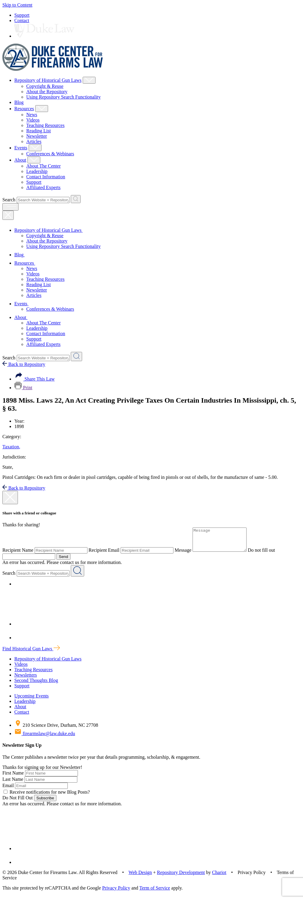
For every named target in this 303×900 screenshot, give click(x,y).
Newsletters (25, 679)
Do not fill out (267, 554)
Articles (33, 141)
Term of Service (154, 892)
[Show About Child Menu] (33, 160)
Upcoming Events (31, 700)
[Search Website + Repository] (76, 199)
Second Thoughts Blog (36, 684)
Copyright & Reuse (44, 86)
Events (20, 147)
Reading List (38, 130)
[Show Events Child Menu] (35, 147)
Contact (21, 20)
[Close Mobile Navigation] (8, 215)
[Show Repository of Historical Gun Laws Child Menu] (89, 80)
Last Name (12, 783)
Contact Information (45, 176)
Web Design (140, 876)
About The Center (43, 165)
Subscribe (45, 802)
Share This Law (34, 378)
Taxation (11, 446)
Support (22, 15)
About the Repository (46, 91)
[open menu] (10, 207)
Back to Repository (23, 364)
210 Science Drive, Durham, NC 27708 (56, 729)
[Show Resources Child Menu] (41, 108)
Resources (24, 108)
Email (8, 789)
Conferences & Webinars (50, 153)
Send (63, 561)
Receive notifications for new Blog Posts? (47, 796)
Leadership (36, 171)
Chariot (219, 876)
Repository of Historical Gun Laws (47, 80)
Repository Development (181, 876)
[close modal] (10, 497)
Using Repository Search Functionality (63, 96)
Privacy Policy (116, 892)
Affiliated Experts (43, 187)
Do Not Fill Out (17, 802)
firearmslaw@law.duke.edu (44, 737)
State (7, 467)
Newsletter (36, 136)
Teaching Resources (45, 125)
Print (23, 387)
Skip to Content (17, 4)
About (20, 159)
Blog (19, 102)
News (31, 114)
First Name (13, 777)
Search (9, 199)
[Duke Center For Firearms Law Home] (52, 69)
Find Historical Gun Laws (31, 653)
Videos (32, 119)
